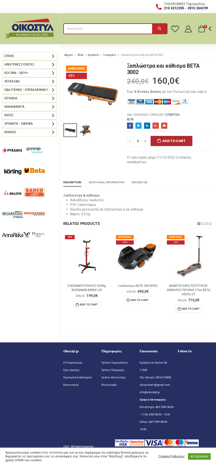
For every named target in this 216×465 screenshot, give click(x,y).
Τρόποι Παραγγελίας (114, 362)
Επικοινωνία (71, 384)
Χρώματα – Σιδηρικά (18, 123)
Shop (80, 54)
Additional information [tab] (106, 182)
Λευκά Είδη (12, 81)
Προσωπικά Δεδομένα (77, 377)
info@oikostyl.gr (150, 392)
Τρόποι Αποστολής (113, 377)
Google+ (156, 126)
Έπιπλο (9, 56)
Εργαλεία (93, 54)
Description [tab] (72, 182)
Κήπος (8, 115)
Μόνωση (10, 132)
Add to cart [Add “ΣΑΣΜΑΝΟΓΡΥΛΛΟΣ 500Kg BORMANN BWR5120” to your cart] (89, 304)
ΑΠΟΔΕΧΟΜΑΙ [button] (199, 456)
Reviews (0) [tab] (139, 182)
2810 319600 (163, 377)
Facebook (130, 126)
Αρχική (68, 54)
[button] (199, 223)
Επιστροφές (109, 384)
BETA (130, 119)
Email (164, 126)
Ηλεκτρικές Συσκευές (19, 64)
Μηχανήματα (14, 106)
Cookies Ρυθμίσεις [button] (171, 456)
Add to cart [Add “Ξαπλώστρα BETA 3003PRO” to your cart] (139, 300)
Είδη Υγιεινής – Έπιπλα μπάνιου (26, 90)
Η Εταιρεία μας (72, 362)
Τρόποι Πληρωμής (112, 370)
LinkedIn (147, 126)
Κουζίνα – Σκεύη (16, 73)
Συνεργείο (109, 54)
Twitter (138, 126)
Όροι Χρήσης (71, 370)
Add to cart (173, 140)
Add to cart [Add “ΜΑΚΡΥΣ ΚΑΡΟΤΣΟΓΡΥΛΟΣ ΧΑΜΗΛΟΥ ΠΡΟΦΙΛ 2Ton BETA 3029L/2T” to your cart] (190, 308)
